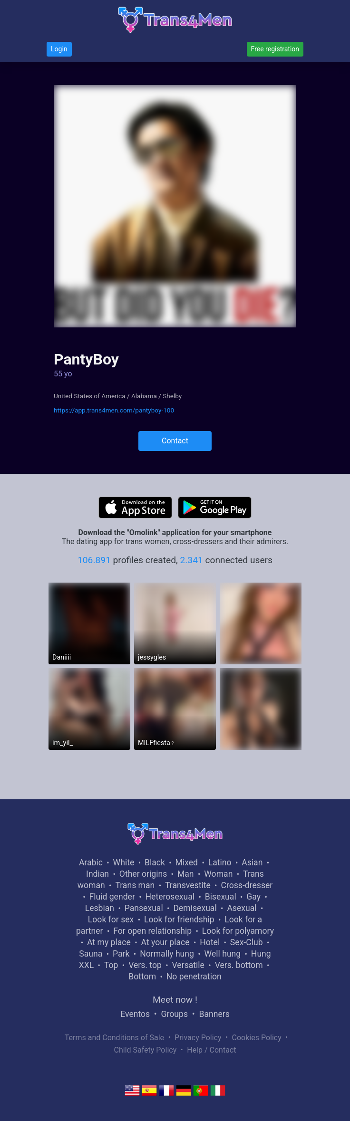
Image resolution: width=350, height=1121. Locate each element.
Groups (174, 1014)
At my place (109, 942)
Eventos (135, 1014)
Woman (218, 874)
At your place (165, 942)
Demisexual (194, 908)
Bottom (142, 976)
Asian (252, 862)
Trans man (135, 885)
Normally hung (167, 953)
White (124, 862)
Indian (97, 874)
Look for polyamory (238, 931)
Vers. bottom (239, 965)
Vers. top (145, 965)
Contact (175, 440)
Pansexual (144, 908)
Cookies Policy (257, 1037)
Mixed (186, 862)
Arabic (91, 862)
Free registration (275, 49)
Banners (214, 1014)
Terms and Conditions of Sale (114, 1037)
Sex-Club (246, 942)
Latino (220, 862)
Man (185, 874)
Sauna (90, 953)
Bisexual (220, 896)
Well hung (222, 953)
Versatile (188, 965)
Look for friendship (179, 919)
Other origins (143, 874)
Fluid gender (112, 896)
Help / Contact (211, 1049)
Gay (253, 896)
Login (59, 49)
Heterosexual (170, 896)
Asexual (241, 908)
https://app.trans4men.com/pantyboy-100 (114, 410)
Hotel (210, 942)
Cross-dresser (246, 885)
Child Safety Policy (145, 1049)
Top (111, 965)
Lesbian (99, 908)
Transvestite (188, 885)
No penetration (194, 976)
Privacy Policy (198, 1037)
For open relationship (152, 931)
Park (121, 953)
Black (155, 862)
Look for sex (111, 919)
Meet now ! (175, 999)
